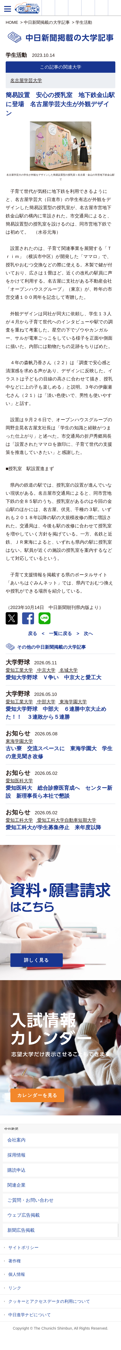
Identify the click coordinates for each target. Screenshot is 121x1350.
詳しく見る (36, 960)
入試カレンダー (88, 7)
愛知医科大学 (19, 780)
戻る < (36, 633)
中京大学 (46, 670)
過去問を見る (101, 7)
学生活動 (83, 22)
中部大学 (46, 701)
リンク (14, 1288)
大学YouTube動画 (114, 7)
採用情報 (16, 1155)
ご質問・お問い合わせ (30, 1200)
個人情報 (16, 1274)
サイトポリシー (23, 1247)
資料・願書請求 (61, 7)
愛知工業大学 (19, 670)
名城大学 (69, 670)
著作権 (14, 1261)
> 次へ (85, 633)
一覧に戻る (60, 633)
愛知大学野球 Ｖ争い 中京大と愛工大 (53, 677)
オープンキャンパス (74, 7)
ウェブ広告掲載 (23, 1215)
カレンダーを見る (37, 1095)
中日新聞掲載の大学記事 (47, 22)
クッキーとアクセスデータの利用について (49, 1301)
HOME (12, 22)
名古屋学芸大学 (26, 80)
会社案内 (16, 1139)
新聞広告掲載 (21, 1230)
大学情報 (48, 7)
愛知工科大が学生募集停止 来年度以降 (53, 827)
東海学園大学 (73, 701)
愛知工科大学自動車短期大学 (66, 820)
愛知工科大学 (19, 820)
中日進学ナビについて (29, 1314)
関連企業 (16, 1185)
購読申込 (16, 1170)
